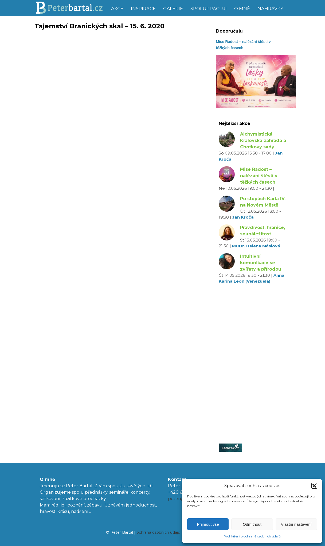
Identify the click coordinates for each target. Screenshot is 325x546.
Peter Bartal (71, 8)
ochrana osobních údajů (158, 532)
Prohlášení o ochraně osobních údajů (252, 536)
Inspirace (143, 8)
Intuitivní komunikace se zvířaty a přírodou (260, 263)
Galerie (173, 8)
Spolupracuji (208, 8)
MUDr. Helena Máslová (256, 245)
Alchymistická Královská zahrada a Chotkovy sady (263, 140)
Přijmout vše (208, 524)
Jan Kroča (243, 217)
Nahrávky (270, 8)
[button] (314, 485)
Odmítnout (252, 524)
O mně (242, 8)
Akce (117, 8)
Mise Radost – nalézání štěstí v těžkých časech (258, 176)
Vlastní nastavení (296, 524)
